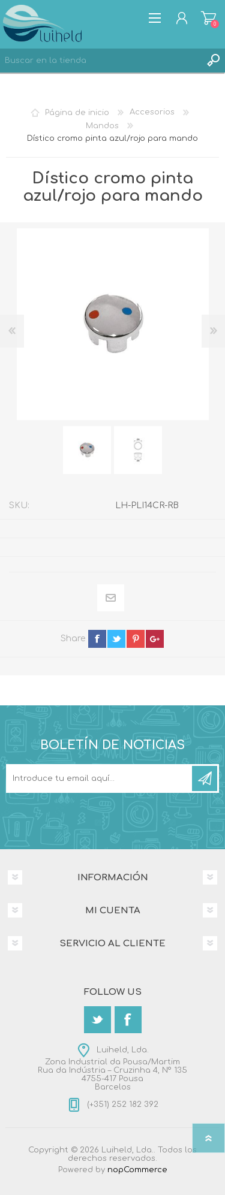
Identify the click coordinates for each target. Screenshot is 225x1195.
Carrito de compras (208, 18)
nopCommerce (137, 1170)
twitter (116, 639)
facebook (97, 639)
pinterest (136, 639)
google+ (155, 639)
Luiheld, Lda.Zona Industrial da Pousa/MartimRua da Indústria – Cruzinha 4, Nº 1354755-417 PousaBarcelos (112, 1068)
